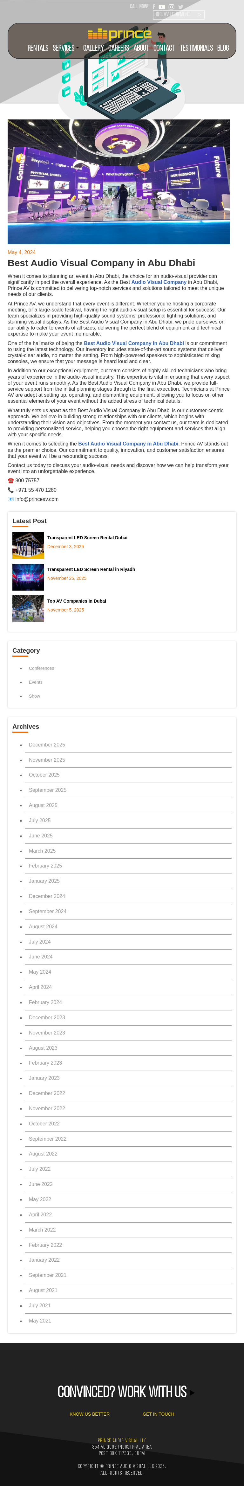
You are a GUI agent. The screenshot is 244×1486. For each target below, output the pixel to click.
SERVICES (66, 49)
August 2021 (43, 1290)
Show (34, 696)
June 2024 (41, 956)
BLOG (223, 49)
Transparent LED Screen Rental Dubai (87, 537)
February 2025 (45, 865)
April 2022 (40, 1214)
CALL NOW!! (140, 6)
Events (36, 682)
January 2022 (44, 1260)
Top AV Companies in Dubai (76, 601)
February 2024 (45, 1002)
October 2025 (44, 775)
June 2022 (41, 1184)
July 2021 (40, 1305)
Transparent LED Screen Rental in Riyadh (91, 569)
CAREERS (118, 49)
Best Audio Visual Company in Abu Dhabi (134, 343)
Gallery (93, 49)
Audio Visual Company (159, 282)
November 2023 (47, 1032)
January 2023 (44, 1078)
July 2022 (40, 1169)
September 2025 (47, 790)
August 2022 (43, 1153)
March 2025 (42, 851)
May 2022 (40, 1199)
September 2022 (47, 1139)
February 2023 (45, 1063)
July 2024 (40, 942)
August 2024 (43, 926)
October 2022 (44, 1123)
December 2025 (47, 744)
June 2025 (41, 835)
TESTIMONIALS (196, 49)
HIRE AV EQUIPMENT (172, 15)
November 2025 (47, 760)
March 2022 (42, 1230)
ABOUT (141, 49)
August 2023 (43, 1048)
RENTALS (38, 49)
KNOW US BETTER (90, 1414)
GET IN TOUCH (158, 1414)
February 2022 (45, 1245)
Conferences (41, 668)
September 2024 (47, 911)
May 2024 (40, 972)
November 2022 (47, 1108)
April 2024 (40, 987)
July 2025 (40, 820)
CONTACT (164, 49)
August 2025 (43, 805)
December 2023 (47, 1017)
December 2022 (47, 1093)
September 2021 (47, 1275)
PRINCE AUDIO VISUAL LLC (122, 1441)
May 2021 (40, 1320)
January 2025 (44, 881)
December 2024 (47, 896)
